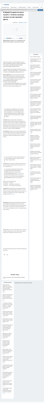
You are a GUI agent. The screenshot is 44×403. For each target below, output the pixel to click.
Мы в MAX (29, 7)
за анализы (20, 173)
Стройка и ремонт (14, 7)
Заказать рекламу (36, 7)
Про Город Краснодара (5, 361)
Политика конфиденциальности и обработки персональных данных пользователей (13, 387)
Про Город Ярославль (20, 356)
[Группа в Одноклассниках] (29, 358)
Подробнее (6, 386)
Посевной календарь (22, 7)
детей (4, 208)
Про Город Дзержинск (12, 360)
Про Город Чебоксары (4, 356)
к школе (12, 193)
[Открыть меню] (2, 5)
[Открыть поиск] (40, 5)
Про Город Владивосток (21, 360)
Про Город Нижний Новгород (5, 360)
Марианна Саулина (23, 22)
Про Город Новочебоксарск (13, 356)
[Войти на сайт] (42, 5)
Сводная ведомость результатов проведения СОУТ (21, 368)
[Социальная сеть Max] (21, 38)
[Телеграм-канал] (9, 38)
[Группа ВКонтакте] (27, 358)
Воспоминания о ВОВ (5, 7)
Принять (40, 10)
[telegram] (8, 254)
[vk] (4, 254)
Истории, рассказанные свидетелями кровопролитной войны (15, 278)
